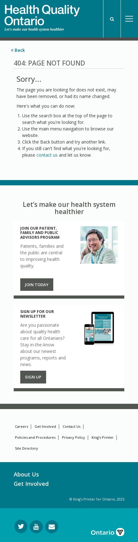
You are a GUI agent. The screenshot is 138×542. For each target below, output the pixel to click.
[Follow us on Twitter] (20, 526)
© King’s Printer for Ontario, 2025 (96, 499)
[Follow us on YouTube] (36, 526)
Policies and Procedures (35, 437)
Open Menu (129, 19)
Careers (21, 426)
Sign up (33, 377)
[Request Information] (51, 526)
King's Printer (103, 437)
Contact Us (71, 426)
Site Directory (26, 448)
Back (18, 50)
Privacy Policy (73, 437)
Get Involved (45, 426)
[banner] (42, 13)
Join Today (37, 284)
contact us (47, 155)
